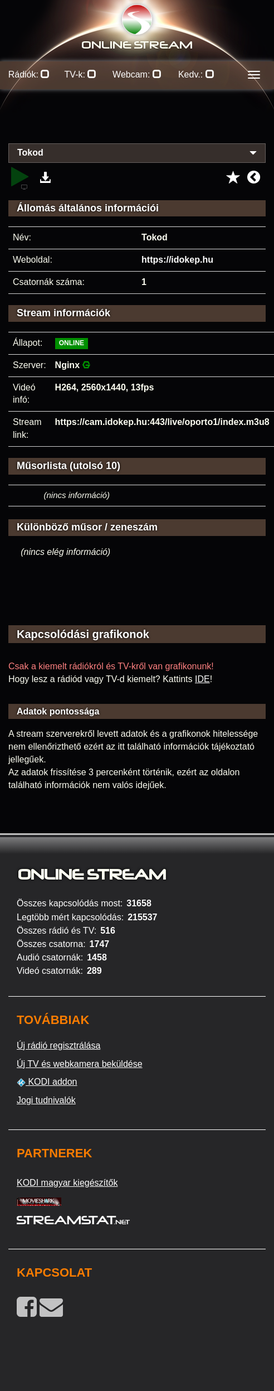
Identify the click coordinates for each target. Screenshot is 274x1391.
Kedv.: (196, 74)
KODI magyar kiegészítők (67, 1182)
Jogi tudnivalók (46, 1100)
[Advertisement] (137, 123)
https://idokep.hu (177, 259)
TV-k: (81, 74)
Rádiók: (29, 74)
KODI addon (47, 1082)
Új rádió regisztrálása (58, 1045)
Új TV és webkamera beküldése (80, 1064)
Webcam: (137, 74)
